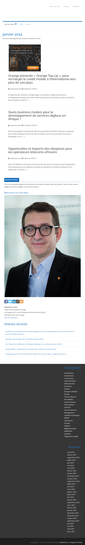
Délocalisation (69, 384)
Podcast (67, 426)
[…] (28, 100)
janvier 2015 (71, 473)
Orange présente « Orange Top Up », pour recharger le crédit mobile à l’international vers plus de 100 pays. (42, 79)
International (69, 405)
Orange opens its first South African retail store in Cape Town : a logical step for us (35, 354)
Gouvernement (70, 402)
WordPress (64, 542)
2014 (21, 24)
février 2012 (71, 508)
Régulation (68, 431)
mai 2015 (70, 466)
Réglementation (70, 429)
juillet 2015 (71, 460)
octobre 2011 (72, 518)
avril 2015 (70, 468)
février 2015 (71, 471)
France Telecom (70, 397)
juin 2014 (70, 487)
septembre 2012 (73, 502)
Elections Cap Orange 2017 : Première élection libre (24, 339)
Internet (67, 407)
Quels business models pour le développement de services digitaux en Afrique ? (37, 115)
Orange (66, 6)
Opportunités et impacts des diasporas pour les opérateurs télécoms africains (40, 150)
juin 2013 (70, 497)
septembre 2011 (73, 521)
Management (69, 413)
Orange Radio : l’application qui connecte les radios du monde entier (30, 349)
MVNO (66, 418)
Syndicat (76, 6)
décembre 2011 (73, 513)
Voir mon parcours (11, 318)
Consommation (70, 381)
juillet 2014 (71, 484)
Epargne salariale (70, 392)
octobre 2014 (72, 479)
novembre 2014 (73, 476)
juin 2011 (70, 524)
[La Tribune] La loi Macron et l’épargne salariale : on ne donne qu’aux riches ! (33, 344)
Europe (67, 394)
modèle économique (72, 415)
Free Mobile (68, 400)
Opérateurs (68, 421)
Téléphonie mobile (71, 436)
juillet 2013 (71, 495)
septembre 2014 (73, 481)
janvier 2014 (71, 492)
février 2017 (71, 455)
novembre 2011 (73, 516)
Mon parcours (55, 6)
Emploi (67, 389)
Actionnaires (69, 376)
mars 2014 (71, 489)
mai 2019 (70, 452)
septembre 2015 (73, 458)
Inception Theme (76, 542)
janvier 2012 (71, 510)
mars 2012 (71, 505)
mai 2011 (70, 526)
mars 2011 (71, 532)
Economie (68, 386)
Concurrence (69, 378)
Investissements (70, 410)
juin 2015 (70, 463)
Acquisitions (69, 373)
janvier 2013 (71, 500)
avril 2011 (70, 529)
